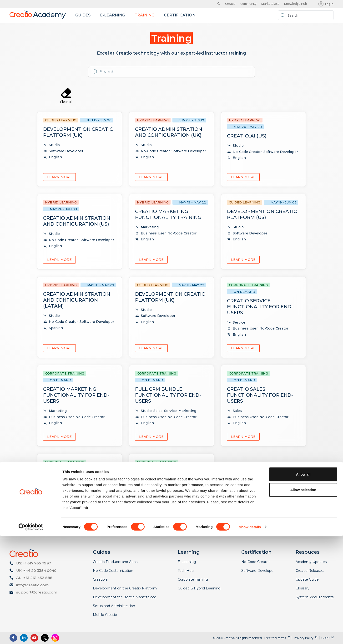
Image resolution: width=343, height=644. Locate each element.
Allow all (303, 582)
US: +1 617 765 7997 (33, 563)
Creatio (230, 3)
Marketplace (270, 3)
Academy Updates (311, 562)
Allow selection (303, 598)
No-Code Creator (255, 562)
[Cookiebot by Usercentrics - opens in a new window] (31, 634)
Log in (329, 4)
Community (248, 3)
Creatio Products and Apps (115, 562)
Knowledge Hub (295, 3)
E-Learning (187, 562)
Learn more (59, 177)
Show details (250, 635)
